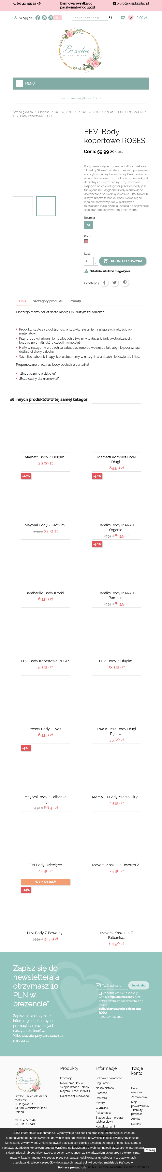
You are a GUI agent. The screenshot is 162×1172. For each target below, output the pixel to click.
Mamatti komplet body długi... (116, 459)
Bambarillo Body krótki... (45, 593)
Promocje (66, 1078)
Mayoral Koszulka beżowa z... (116, 865)
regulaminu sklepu (122, 997)
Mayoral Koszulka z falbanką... (116, 935)
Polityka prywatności (109, 1078)
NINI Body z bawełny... (45, 933)
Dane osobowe (137, 1090)
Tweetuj (114, 282)
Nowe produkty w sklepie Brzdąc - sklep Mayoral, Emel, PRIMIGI (75, 1087)
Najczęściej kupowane (74, 1096)
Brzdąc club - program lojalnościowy (110, 1119)
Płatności (102, 1093)
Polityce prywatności (72, 1167)
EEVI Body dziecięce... (45, 865)
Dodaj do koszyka (122, 261)
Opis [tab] (22, 301)
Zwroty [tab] (75, 301)
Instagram (44, 17)
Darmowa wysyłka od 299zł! (81, 98)
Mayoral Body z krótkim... (45, 525)
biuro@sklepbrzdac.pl (133, 3)
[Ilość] (89, 261)
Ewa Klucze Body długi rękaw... (116, 731)
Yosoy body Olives (45, 729)
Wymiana (102, 1107)
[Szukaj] (90, 18)
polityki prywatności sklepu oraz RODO (120, 1010)
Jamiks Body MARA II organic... (116, 527)
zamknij (150, 1150)
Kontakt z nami (105, 1126)
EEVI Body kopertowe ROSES (45, 661)
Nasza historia (105, 1088)
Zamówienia (139, 1097)
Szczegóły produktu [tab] (48, 301)
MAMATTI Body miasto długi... (116, 797)
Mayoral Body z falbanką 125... (45, 799)
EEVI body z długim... (116, 661)
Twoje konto (137, 1071)
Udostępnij (104, 282)
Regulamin (103, 1083)
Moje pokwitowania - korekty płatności (140, 1107)
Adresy (135, 1118)
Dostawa (101, 1097)
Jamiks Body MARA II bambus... (116, 595)
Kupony (136, 1123)
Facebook (37, 17)
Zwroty (100, 1102)
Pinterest (125, 282)
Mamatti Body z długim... (45, 457)
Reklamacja (103, 1112)
